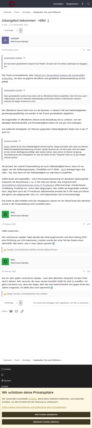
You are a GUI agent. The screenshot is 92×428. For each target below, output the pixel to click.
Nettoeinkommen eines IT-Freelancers (28, 185)
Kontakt (4, 386)
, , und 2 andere (27, 294)
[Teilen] (84, 50)
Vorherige (9, 30)
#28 (88, 271)
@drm (6, 146)
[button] (45, 375)
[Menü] (4, 4)
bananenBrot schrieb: (13, 58)
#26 (88, 50)
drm (5, 25)
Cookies (6, 369)
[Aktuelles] (82, 4)
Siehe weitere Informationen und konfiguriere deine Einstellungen (34, 407)
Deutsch (6, 381)
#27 (88, 224)
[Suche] (88, 4)
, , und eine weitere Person (32, 250)
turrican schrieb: (11, 141)
